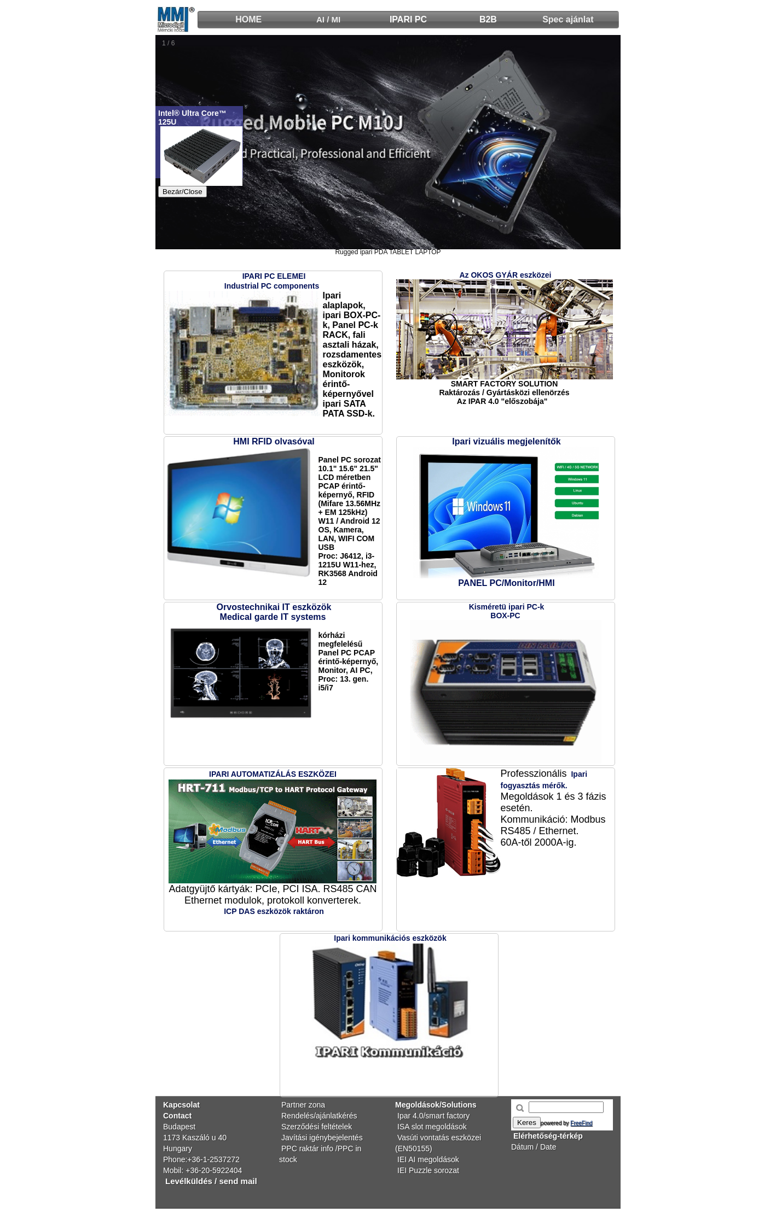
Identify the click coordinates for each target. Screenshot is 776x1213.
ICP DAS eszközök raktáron (274, 911)
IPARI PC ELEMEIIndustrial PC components (271, 281)
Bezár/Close (182, 191)
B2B (488, 19)
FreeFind (581, 1123)
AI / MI (328, 19)
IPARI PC (408, 19)
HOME (248, 19)
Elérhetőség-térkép (548, 1136)
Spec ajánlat (567, 19)
